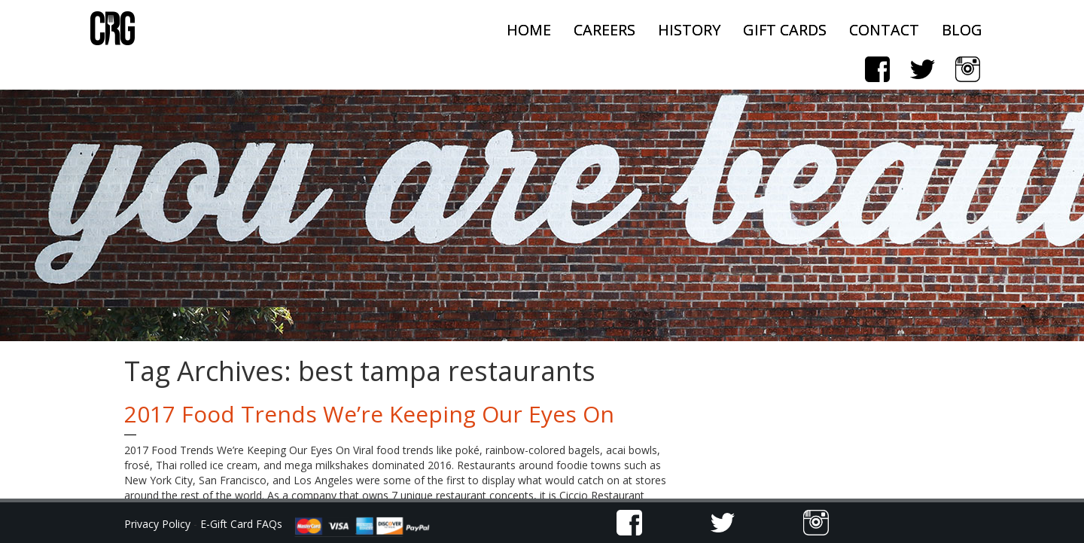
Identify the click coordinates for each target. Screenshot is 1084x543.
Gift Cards (785, 30)
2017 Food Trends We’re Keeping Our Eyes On (369, 413)
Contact (884, 30)
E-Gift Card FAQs (241, 524)
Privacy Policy (158, 524)
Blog (962, 30)
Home (529, 30)
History (689, 30)
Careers (604, 30)
